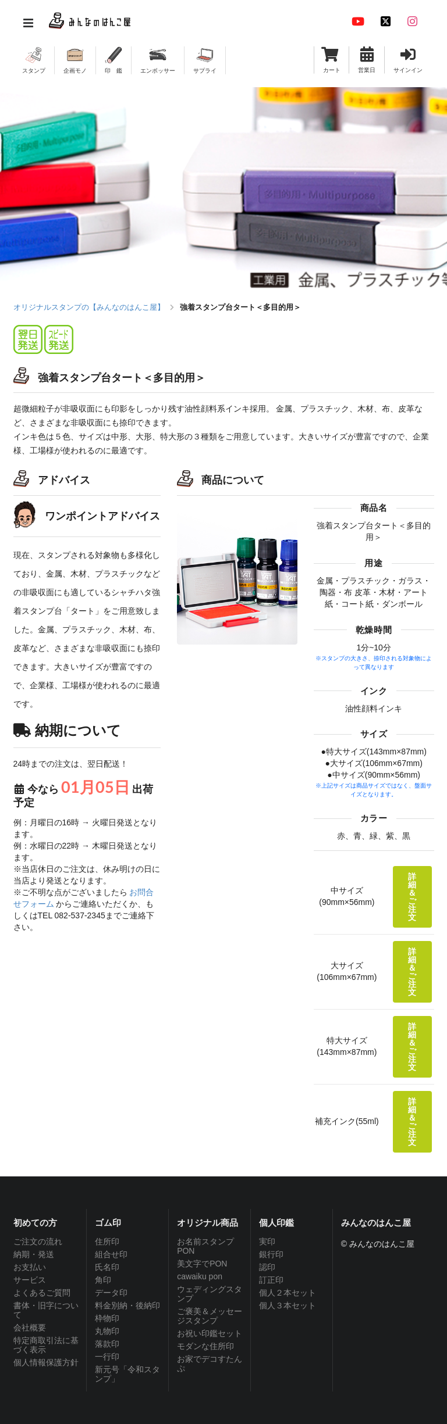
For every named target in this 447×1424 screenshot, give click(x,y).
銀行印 (271, 1254)
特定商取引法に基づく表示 (46, 1345)
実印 (267, 1241)
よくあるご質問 (41, 1292)
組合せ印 (111, 1254)
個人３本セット (287, 1305)
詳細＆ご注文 (412, 896)
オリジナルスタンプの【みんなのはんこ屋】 (89, 307)
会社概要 (29, 1327)
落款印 (107, 1343)
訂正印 (271, 1280)
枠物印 (107, 1318)
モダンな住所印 (205, 1346)
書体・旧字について (46, 1310)
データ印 (111, 1292)
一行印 (107, 1356)
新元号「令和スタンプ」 (127, 1374)
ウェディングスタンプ (209, 1294)
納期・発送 (33, 1254)
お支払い (29, 1267)
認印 (267, 1267)
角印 (103, 1280)
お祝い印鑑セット (209, 1333)
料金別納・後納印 (127, 1305)
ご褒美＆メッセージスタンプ (209, 1316)
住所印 (107, 1241)
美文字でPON (202, 1263)
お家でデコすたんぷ (209, 1363)
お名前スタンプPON (205, 1246)
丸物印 (107, 1331)
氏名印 (107, 1267)
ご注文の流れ (37, 1241)
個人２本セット (287, 1292)
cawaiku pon (199, 1276)
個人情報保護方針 (46, 1362)
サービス (29, 1280)
